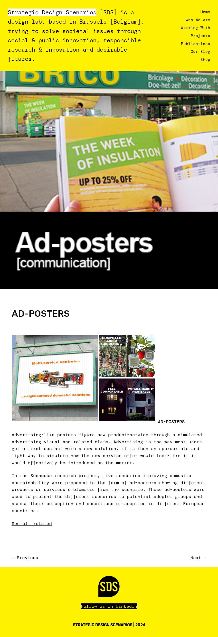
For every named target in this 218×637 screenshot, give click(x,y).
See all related (32, 523)
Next (195, 558)
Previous (27, 558)
